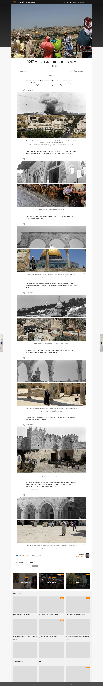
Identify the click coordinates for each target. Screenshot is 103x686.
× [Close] (101, 684)
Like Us (66, 2)
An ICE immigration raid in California (49, 614)
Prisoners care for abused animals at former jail (51, 660)
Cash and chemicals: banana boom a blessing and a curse (23, 660)
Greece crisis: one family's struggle (75, 614)
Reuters (18, 2)
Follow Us (64, 2)
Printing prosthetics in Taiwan (21, 614)
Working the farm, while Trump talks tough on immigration (25, 637)
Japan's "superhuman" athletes (48, 636)
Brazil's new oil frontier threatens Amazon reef (77, 637)
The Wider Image (29, 2)
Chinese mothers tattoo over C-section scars (78, 660)
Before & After (80, 71)
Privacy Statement (61, 683)
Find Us (67, 2)
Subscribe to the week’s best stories (23, 562)
